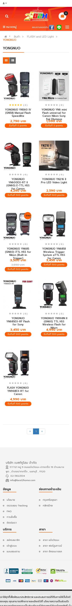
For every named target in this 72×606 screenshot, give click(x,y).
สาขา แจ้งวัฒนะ (51, 540)
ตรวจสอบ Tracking (17, 505)
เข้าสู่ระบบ (12, 546)
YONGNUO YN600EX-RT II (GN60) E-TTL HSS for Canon (18, 184)
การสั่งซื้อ (12, 517)
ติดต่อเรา (12, 522)
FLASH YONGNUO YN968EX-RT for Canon (18, 391)
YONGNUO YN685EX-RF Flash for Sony (18, 321)
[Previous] (30, 431)
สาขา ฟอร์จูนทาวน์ (52, 546)
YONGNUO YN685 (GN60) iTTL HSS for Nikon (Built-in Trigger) (18, 253)
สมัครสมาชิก (13, 540)
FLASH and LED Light (40, 37)
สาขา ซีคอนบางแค (52, 551)
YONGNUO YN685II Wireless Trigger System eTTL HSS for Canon (54, 253)
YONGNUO (9, 40)
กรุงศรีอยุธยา (50, 500)
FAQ (9, 511)
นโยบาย (11, 500)
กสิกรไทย (48, 505)
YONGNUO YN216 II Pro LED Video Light (54, 180)
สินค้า (17, 37)
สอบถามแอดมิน (40, 27)
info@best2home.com (22, 480)
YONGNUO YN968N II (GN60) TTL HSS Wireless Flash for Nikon (54, 323)
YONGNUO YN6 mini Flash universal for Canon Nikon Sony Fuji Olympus (54, 114)
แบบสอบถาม (13, 551)
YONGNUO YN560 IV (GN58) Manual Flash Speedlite (18, 113)
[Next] (42, 431)
